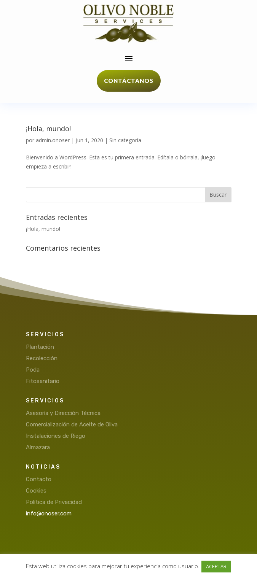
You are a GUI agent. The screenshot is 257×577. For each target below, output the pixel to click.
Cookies (36, 490)
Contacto (38, 479)
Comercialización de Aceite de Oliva (72, 424)
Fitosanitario (42, 381)
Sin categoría (125, 140)
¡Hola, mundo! (48, 128)
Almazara (38, 447)
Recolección (41, 358)
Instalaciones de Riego (55, 435)
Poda (33, 369)
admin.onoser (53, 140)
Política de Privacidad (54, 502)
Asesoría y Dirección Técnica (63, 413)
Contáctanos (128, 80)
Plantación (40, 346)
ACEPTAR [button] (216, 566)
